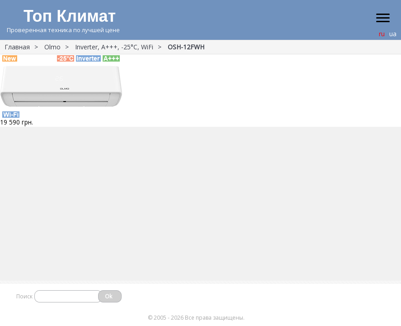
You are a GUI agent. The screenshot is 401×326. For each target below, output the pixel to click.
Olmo (52, 47)
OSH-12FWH (186, 47)
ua (392, 33)
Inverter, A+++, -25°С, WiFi (114, 47)
